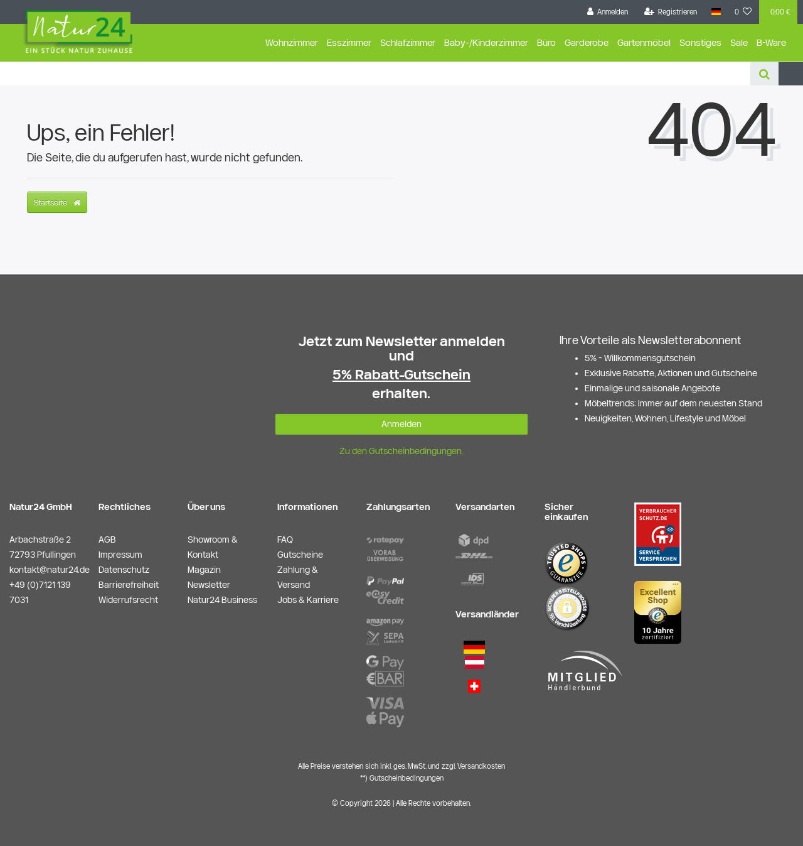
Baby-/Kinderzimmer (486, 42)
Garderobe (587, 42)
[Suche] (764, 73)
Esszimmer (349, 42)
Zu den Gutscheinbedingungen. (401, 451)
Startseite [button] (57, 202)
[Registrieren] (671, 12)
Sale (739, 42)
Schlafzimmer (407, 42)
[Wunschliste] (743, 12)
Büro (546, 42)
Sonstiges (700, 42)
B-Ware (771, 42)
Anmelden (401, 424)
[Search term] (375, 73)
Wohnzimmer (291, 42)
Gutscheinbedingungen (407, 778)
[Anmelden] (607, 12)
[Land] (715, 12)
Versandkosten (481, 766)
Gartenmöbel (644, 42)
